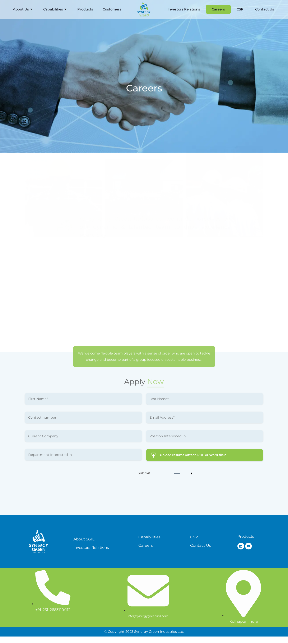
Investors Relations (184, 9)
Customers (112, 9)
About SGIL (83, 538)
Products (85, 9)
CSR (240, 9)
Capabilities (54, 9)
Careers (218, 9)
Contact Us (264, 9)
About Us (22, 9)
